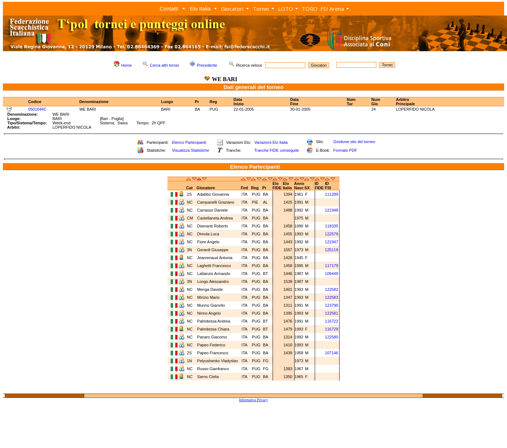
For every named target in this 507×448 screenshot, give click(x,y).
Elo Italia (200, 8)
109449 (331, 273)
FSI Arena (332, 8)
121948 (331, 210)
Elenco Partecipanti (189, 142)
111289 (331, 194)
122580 (331, 337)
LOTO (285, 8)
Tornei (261, 8)
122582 (331, 289)
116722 (331, 321)
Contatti (169, 8)
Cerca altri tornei (164, 65)
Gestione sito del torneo (354, 141)
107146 (331, 353)
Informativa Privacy (253, 400)
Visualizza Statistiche (190, 150)
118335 (331, 226)
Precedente (207, 65)
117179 (331, 265)
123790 (331, 305)
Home (126, 65)
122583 (331, 297)
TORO (310, 8)
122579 (331, 234)
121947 (331, 242)
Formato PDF (345, 150)
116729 (331, 329)
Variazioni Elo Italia (271, 142)
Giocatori (232, 8)
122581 (331, 313)
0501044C (37, 109)
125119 (331, 250)
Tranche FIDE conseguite (276, 150)
